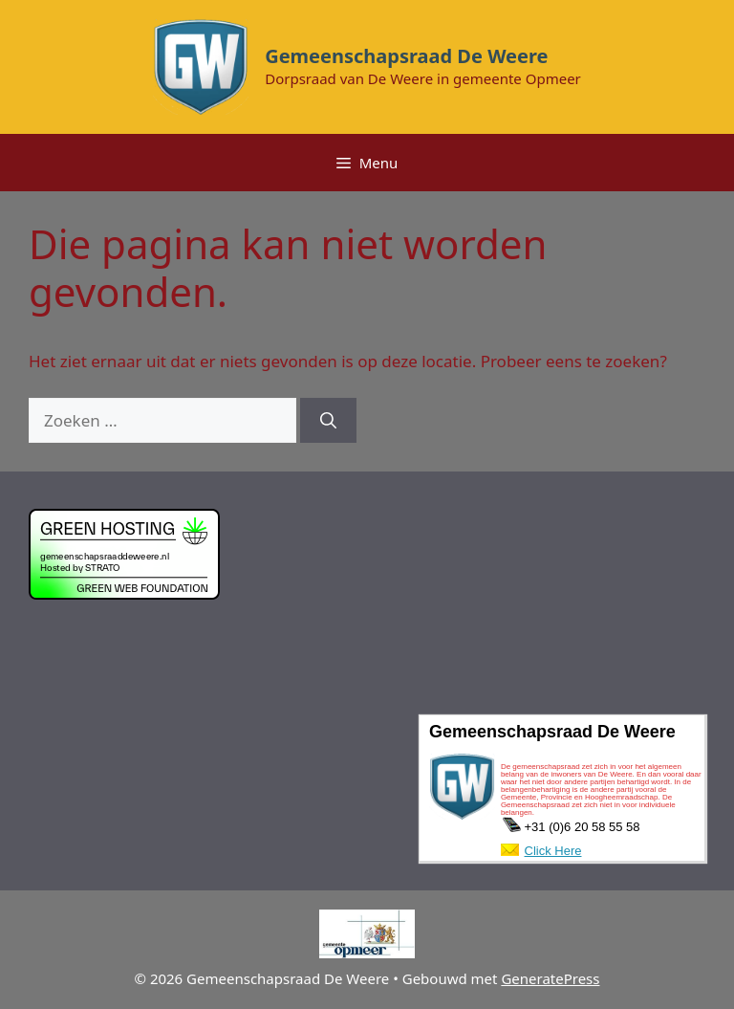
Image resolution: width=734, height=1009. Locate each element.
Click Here (553, 851)
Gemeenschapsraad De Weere (406, 56)
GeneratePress (550, 978)
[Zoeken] (328, 421)
